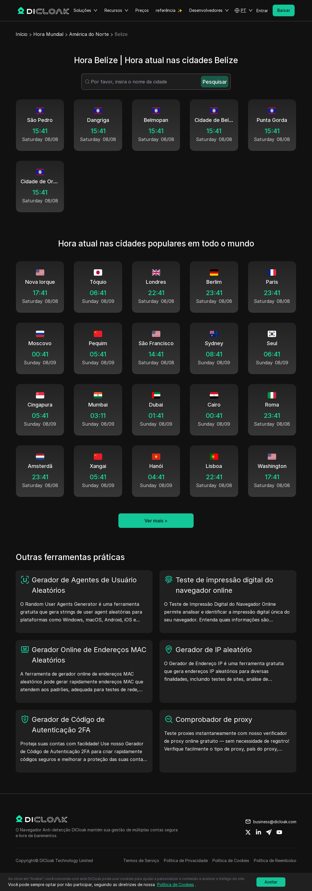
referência (165, 10)
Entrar (262, 10)
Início (21, 34)
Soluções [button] (86, 10)
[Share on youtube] (279, 832)
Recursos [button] (116, 10)
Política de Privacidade (186, 860)
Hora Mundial (48, 34)
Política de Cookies (230, 860)
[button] (243, 10)
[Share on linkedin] (258, 832)
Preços (142, 10)
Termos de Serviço (141, 860)
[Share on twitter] (248, 832)
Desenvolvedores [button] (209, 10)
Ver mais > (156, 521)
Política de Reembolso (275, 860)
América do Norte (89, 34)
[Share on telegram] (269, 832)
